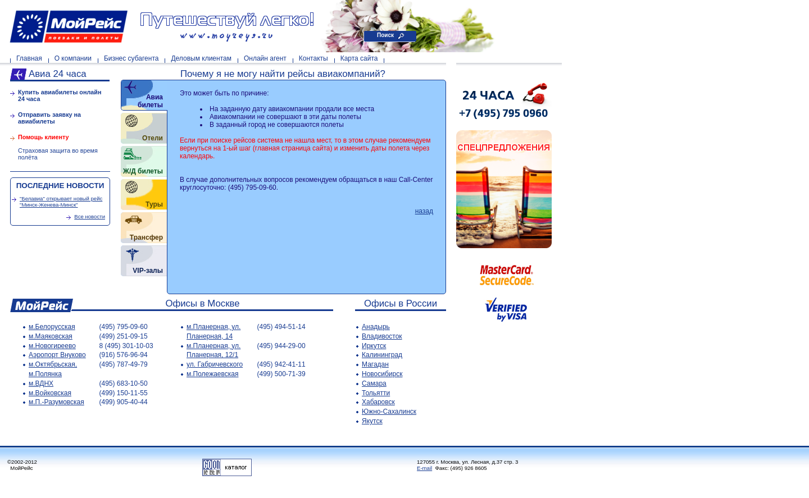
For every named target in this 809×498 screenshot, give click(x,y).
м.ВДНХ (41, 383)
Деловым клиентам (201, 58)
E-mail (424, 468)
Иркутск (374, 346)
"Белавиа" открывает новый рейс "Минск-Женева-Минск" (61, 201)
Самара (374, 383)
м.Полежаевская (212, 374)
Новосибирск (382, 374)
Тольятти (376, 393)
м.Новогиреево (52, 346)
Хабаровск (378, 402)
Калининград (382, 355)
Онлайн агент (265, 58)
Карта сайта (359, 58)
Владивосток (382, 336)
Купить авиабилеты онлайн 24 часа (60, 95)
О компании (73, 58)
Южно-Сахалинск (389, 411)
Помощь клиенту (43, 137)
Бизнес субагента (131, 58)
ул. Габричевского (215, 364)
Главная (29, 58)
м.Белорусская (52, 327)
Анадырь (376, 327)
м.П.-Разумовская (56, 402)
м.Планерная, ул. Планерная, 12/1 (213, 350)
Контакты (313, 58)
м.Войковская (50, 393)
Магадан (375, 364)
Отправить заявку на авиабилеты (49, 118)
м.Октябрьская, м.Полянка (53, 369)
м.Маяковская (50, 336)
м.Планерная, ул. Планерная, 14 (213, 331)
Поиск (385, 35)
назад (424, 211)
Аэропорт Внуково (57, 355)
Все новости (89, 216)
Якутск (372, 421)
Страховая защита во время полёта (58, 154)
